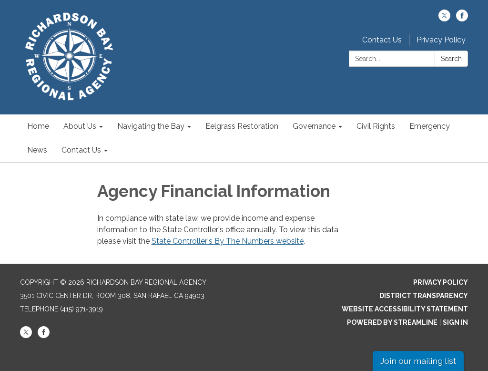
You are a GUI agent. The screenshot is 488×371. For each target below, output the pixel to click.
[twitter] (444, 18)
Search (451, 58)
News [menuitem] (37, 150)
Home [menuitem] (38, 126)
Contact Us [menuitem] (81, 150)
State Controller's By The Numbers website (228, 241)
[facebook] (462, 18)
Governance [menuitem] (314, 126)
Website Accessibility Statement (405, 309)
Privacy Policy (441, 39)
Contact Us (382, 39)
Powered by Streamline (392, 322)
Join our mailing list (418, 361)
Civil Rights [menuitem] (375, 126)
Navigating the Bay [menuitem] (150, 126)
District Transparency (423, 295)
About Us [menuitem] (79, 126)
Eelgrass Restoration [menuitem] (241, 126)
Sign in (455, 322)
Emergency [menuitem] (429, 126)
